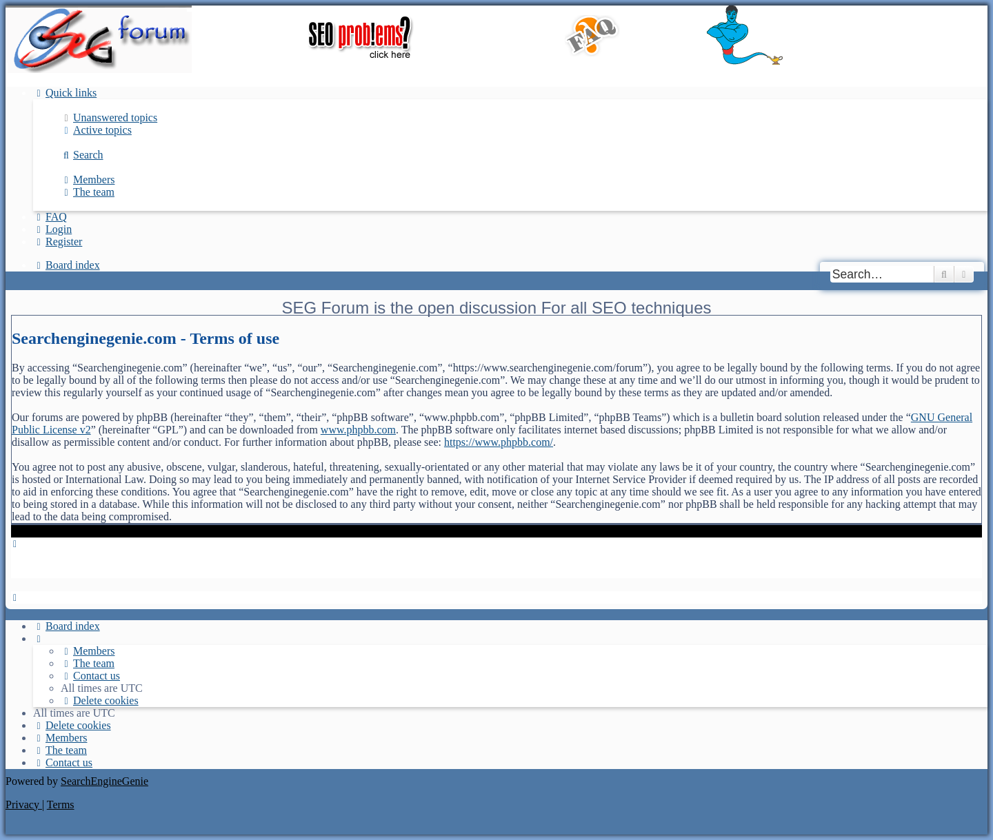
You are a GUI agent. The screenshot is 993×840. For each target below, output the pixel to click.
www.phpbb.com (358, 430)
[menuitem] (109, 117)
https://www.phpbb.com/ (498, 442)
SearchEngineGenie (104, 781)
